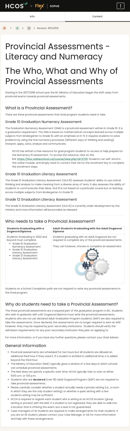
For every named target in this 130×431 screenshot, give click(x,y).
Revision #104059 (47, 28)
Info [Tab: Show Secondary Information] (32, 16)
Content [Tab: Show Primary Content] (97, 16)
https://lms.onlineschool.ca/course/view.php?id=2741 (52, 159)
